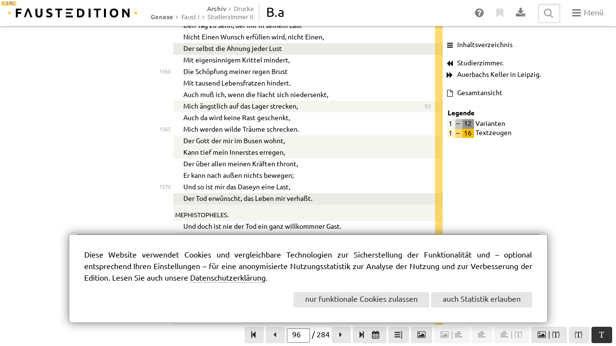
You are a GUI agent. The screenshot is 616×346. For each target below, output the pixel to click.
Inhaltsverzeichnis (485, 45)
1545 (165, 133)
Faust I (190, 17)
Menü (587, 13)
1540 (165, 59)
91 (427, 36)
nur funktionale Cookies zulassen (361, 299)
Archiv (216, 8)
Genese (162, 16)
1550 (165, 191)
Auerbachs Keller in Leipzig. (499, 75)
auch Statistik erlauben (482, 299)
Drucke (244, 9)
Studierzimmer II (230, 17)
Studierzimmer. (480, 63)
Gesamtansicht (479, 93)
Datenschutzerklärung (228, 278)
